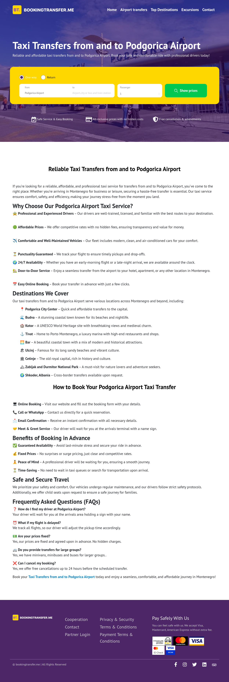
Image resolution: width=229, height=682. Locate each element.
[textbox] (44, 93)
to (73, 87)
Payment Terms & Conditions (116, 638)
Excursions (190, 9)
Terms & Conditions (118, 627)
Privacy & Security (117, 619)
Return (51, 77)
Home (112, 9)
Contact (208, 9)
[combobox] (44, 93)
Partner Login (77, 634)
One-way (31, 77)
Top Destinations (164, 9)
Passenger (125, 87)
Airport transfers (133, 9)
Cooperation (76, 619)
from (27, 87)
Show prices (185, 90)
